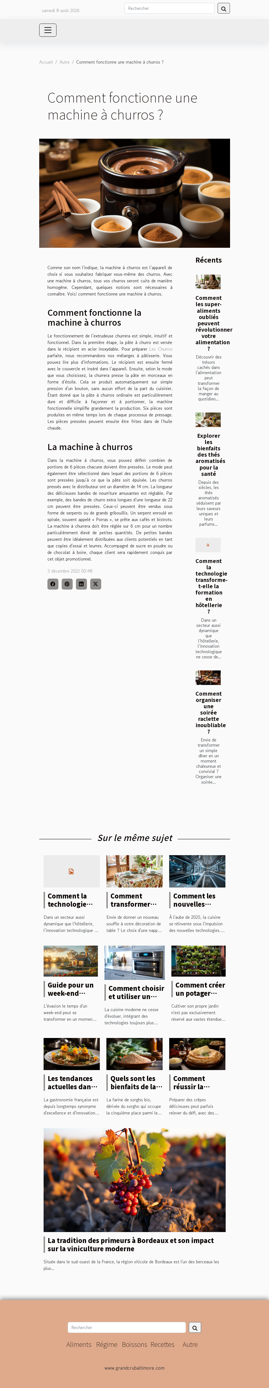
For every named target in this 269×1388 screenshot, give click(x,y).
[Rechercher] (169, 8)
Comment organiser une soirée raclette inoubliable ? (211, 712)
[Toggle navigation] (48, 30)
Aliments (78, 1344)
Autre (65, 62)
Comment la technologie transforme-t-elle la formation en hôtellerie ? (212, 586)
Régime (106, 1344)
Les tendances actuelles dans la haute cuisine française (73, 1091)
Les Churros (160, 349)
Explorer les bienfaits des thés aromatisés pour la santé (210, 454)
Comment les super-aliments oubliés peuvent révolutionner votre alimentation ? (214, 323)
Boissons (134, 1344)
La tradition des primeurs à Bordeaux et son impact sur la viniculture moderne (131, 1244)
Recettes (162, 1344)
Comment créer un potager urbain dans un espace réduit (200, 997)
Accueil (46, 62)
